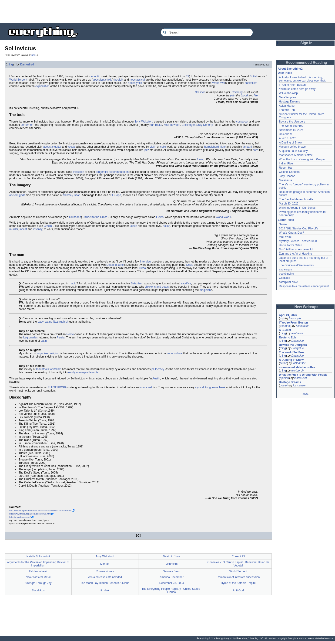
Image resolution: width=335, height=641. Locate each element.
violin (153, 146)
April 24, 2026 (288, 315)
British (254, 76)
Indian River (286, 163)
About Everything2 (290, 68)
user (33, 55)
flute (223, 146)
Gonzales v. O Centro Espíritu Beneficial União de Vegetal (238, 564)
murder (13, 229)
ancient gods (17, 195)
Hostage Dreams (289, 101)
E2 (187, 76)
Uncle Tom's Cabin (290, 245)
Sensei (283, 224)
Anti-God (238, 590)
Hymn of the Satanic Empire (238, 583)
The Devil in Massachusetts (296, 199)
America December (172, 577)
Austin (156, 378)
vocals (71, 146)
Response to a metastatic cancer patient (304, 286)
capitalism (251, 83)
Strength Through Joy (38, 583)
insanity (37, 229)
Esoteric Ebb (287, 110)
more (305, 393)
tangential (102, 172)
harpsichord (211, 146)
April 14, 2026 (287, 138)
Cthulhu (48, 226)
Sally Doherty (204, 124)
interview (145, 261)
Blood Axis (38, 590)
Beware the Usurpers (292, 121)
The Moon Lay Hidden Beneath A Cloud (104, 583)
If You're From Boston (292, 84)
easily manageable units (83, 372)
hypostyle (295, 318)
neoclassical (137, 79)
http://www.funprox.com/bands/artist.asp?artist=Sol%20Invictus (40, 510)
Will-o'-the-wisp (288, 93)
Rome (70, 334)
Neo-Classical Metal (38, 577)
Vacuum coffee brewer (293, 146)
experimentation (119, 172)
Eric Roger (188, 124)
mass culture (174, 353)
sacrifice (186, 283)
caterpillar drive (288, 282)
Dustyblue (297, 340)
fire (256, 95)
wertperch (297, 370)
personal (285, 325)
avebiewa (297, 333)
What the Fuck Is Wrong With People (302, 159)
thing (10, 64)
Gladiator (284, 278)
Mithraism (171, 564)
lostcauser (302, 325)
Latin (44, 340)
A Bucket (285, 330)
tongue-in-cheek (215, 387)
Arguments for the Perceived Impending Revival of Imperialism (38, 564)
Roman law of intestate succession (238, 577)
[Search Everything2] (207, 32)
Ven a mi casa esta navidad (105, 577)
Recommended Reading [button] (306, 63)
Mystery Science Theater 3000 (298, 241)
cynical (199, 387)
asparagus (285, 269)
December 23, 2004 (171, 583)
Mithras (104, 564)
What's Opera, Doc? (291, 232)
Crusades (75, 217)
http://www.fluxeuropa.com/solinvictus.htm (30, 513)
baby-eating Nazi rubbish (53, 321)
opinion (284, 378)
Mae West (285, 237)
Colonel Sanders (289, 172)
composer (242, 121)
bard (255, 150)
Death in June (115, 264)
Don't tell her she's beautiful (296, 249)
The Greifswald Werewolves (296, 265)
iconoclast (146, 387)
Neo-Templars (287, 97)
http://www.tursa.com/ (20, 517)
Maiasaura (285, 180)
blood (244, 95)
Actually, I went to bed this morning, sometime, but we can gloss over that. (302, 79)
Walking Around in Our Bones (297, 207)
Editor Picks (286, 220)
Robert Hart (286, 167)
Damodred (27, 64)
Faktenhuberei (38, 571)
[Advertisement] (167, 11)
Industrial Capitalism (48, 369)
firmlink (104, 590)
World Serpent (18, 79)
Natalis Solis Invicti (38, 556)
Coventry (237, 92)
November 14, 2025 (291, 130)
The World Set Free (291, 125)
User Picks (285, 73)
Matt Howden (172, 124)
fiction (283, 363)
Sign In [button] (306, 43)
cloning (200, 159)
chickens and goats (157, 286)
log (282, 318)
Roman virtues (105, 571)
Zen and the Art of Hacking (295, 253)
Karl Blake (155, 124)
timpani (247, 146)
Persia (60, 337)
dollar (166, 226)
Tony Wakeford (144, 121)
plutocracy (157, 369)
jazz (146, 150)
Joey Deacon (287, 176)
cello (163, 146)
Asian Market (287, 105)
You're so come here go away (297, 89)
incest (23, 229)
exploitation (42, 86)
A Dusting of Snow (290, 142)
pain (232, 95)
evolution (78, 172)
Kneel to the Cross (95, 217)
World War (218, 83)
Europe (116, 195)
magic (72, 283)
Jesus (133, 226)
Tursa (142, 268)
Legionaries (30, 337)
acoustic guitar (52, 146)
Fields (160, 217)
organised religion (48, 353)
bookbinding (286, 273)
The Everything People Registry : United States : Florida (171, 590)
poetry (284, 385)
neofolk (119, 79)
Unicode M (285, 134)
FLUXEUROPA (57, 387)
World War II (223, 217)
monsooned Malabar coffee (296, 155)
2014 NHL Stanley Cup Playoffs (298, 228)
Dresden (200, 92)
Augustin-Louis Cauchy (293, 151)
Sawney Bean (71, 195)
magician (205, 290)
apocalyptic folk (102, 79)
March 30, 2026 (288, 203)
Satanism (136, 283)
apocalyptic (135, 83)
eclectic (95, 76)
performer (27, 124)
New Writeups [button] (306, 307)
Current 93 (238, 556)
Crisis (189, 264)
